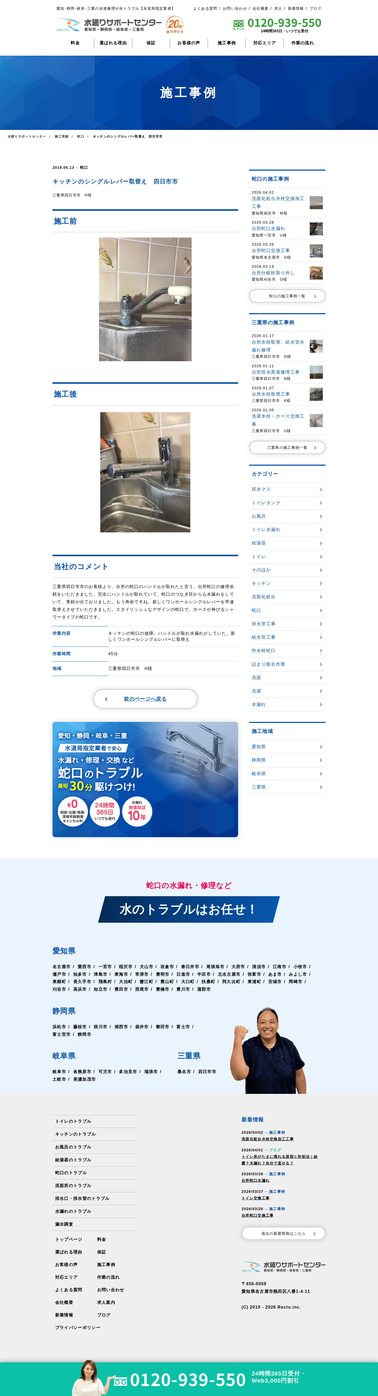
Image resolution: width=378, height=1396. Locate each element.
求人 (278, 8)
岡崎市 (295, 982)
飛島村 (105, 982)
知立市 (100, 990)
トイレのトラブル (73, 1122)
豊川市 (183, 990)
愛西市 (84, 967)
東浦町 (254, 982)
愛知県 (64, 951)
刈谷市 (59, 990)
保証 (151, 43)
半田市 (204, 975)
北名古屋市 (229, 975)
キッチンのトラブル (75, 1135)
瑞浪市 (151, 1072)
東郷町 (59, 982)
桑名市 (184, 1072)
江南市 (279, 967)
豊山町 (167, 982)
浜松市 (59, 1027)
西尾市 (142, 990)
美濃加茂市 (84, 1080)
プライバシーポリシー (78, 1328)
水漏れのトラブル (73, 1212)
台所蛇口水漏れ (256, 1181)
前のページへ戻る (133, 699)
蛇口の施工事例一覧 (293, 296)
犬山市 (146, 967)
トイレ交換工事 (256, 1199)
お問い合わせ (235, 8)
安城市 (274, 982)
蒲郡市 (204, 990)
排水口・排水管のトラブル (82, 1199)
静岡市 (84, 1035)
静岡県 (64, 1011)
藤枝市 (80, 1027)
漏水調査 (64, 1225)
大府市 (238, 967)
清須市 (258, 967)
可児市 (105, 1072)
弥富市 (254, 975)
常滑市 (142, 975)
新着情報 (296, 8)
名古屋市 (61, 967)
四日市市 (207, 1072)
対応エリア (264, 43)
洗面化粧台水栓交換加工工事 (268, 1140)
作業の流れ (302, 43)
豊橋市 (162, 990)
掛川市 (100, 1027)
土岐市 (59, 1080)
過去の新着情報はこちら (289, 1234)
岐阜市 (59, 1072)
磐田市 (162, 1027)
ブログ (315, 8)
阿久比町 (231, 982)
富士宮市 (61, 1035)
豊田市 (121, 990)
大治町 (126, 982)
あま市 (274, 975)
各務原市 (82, 1072)
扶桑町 (208, 982)
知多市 (80, 975)
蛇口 (84, 167)
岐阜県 (64, 1056)
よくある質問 (205, 8)
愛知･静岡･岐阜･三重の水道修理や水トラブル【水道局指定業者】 (115, 8)
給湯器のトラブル (73, 1160)
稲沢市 (126, 967)
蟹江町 (146, 982)
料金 (75, 43)
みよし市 (297, 975)
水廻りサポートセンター (27, 136)
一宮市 (105, 967)
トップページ (68, 1240)
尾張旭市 (215, 967)
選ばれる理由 (113, 43)
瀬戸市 (59, 975)
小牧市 (300, 967)
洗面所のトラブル (73, 1186)
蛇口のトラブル (71, 1173)
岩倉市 (167, 967)
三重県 (189, 1056)
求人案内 (106, 1303)
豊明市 (162, 975)
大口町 (188, 982)
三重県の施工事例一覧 (292, 447)
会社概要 (261, 8)
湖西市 (121, 1027)
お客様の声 (188, 43)
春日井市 (190, 967)
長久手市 (82, 982)
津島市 (100, 975)
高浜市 (80, 990)
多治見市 (128, 1072)
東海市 (121, 975)
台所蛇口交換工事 (258, 1216)
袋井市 (142, 1027)
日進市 (183, 975)
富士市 (183, 1027)
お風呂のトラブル (73, 1148)
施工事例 (227, 43)
